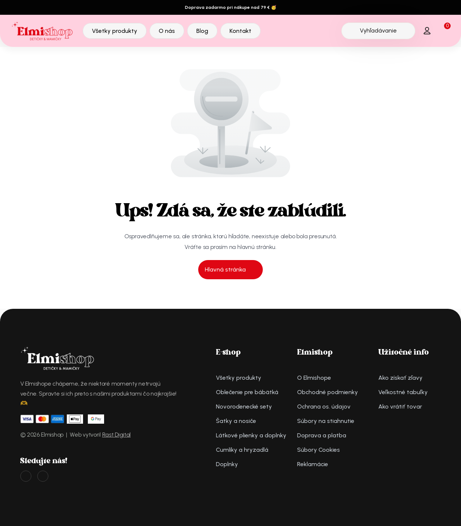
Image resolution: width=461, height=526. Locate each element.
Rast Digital (116, 434)
